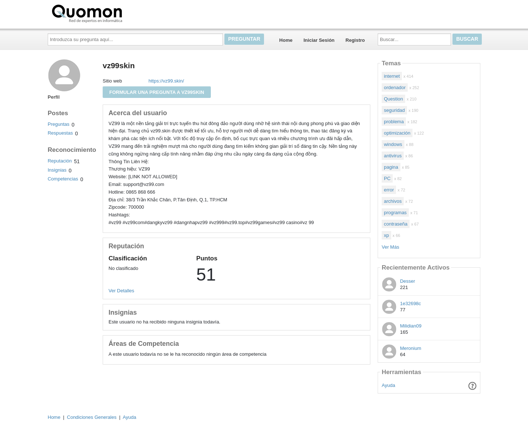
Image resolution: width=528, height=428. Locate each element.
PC (387, 178)
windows (393, 144)
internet (392, 76)
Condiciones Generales (92, 417)
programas (395, 212)
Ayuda (388, 385)
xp (386, 235)
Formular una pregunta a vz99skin (156, 92)
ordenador (395, 87)
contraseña (395, 224)
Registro (355, 40)
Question (393, 99)
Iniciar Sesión (319, 40)
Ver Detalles (121, 290)
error (389, 190)
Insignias (57, 170)
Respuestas (60, 133)
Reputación (60, 161)
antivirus (393, 155)
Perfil (54, 97)
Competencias (63, 179)
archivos (393, 201)
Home (286, 40)
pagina (391, 167)
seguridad (394, 110)
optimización (397, 133)
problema (394, 121)
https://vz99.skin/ (166, 81)
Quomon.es (110, 13)
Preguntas (58, 124)
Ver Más (390, 247)
